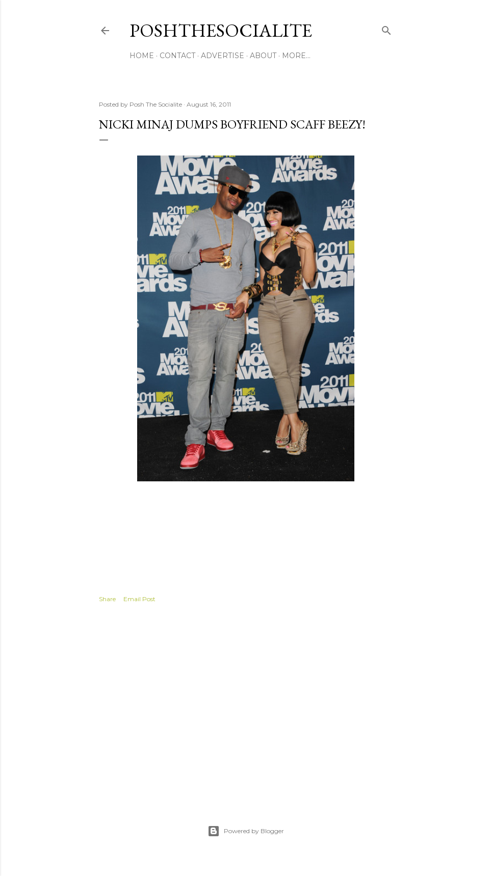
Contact (177, 55)
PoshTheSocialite (221, 30)
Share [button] (107, 599)
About (263, 55)
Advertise (222, 55)
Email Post (139, 599)
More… (296, 55)
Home (142, 55)
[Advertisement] (246, 702)
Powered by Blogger (246, 831)
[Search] (386, 28)
